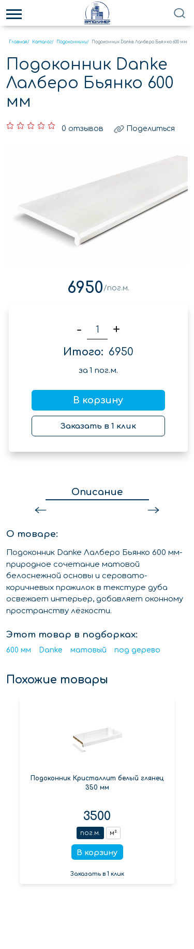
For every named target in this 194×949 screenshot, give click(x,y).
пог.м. (90, 829)
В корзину (98, 397)
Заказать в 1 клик (98, 423)
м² (113, 829)
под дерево (137, 647)
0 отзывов (81, 125)
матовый (88, 647)
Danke (51, 647)
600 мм (18, 647)
